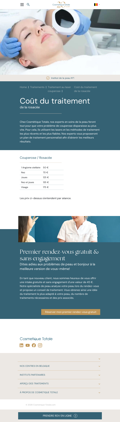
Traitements (37, 87)
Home (23, 87)
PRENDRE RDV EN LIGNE (60, 416)
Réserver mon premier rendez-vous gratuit (70, 312)
